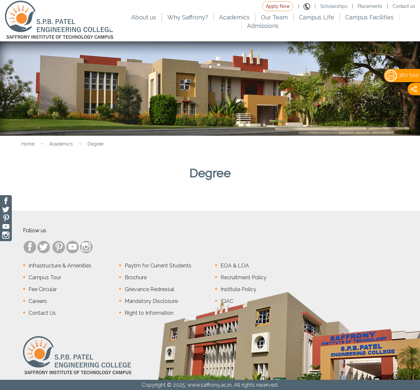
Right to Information (149, 313)
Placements (370, 6)
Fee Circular (43, 289)
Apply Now (278, 6)
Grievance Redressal (149, 289)
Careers (38, 301)
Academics (61, 144)
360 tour (402, 75)
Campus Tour (45, 277)
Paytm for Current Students (158, 266)
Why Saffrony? (187, 17)
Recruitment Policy (243, 277)
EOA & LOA (234, 266)
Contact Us (42, 313)
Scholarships (333, 6)
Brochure (136, 277)
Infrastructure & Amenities (60, 266)
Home (27, 144)
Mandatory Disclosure (151, 301)
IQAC (226, 301)
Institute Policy (238, 289)
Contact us (403, 6)
